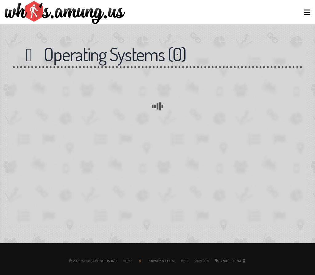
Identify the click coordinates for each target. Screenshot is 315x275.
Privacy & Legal (162, 261)
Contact (202, 261)
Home (128, 261)
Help (185, 261)
